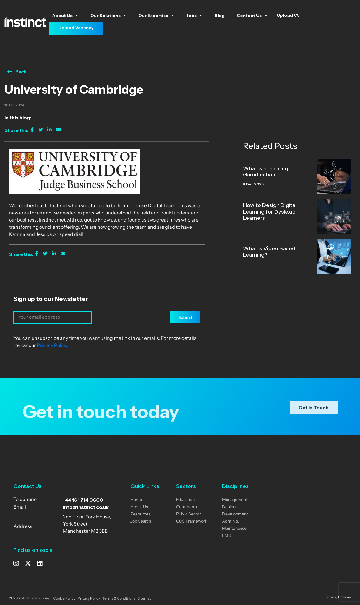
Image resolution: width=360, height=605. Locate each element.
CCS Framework (191, 521)
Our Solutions (108, 16)
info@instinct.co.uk (86, 507)
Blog (220, 15)
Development (235, 514)
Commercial (187, 507)
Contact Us (252, 16)
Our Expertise (156, 16)
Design (229, 507)
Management (234, 500)
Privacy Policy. (52, 345)
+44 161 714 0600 (83, 500)
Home (136, 500)
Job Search (140, 521)
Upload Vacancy (76, 27)
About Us (65, 16)
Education (185, 500)
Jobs (194, 16)
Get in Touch (314, 415)
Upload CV (288, 15)
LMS (226, 536)
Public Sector (188, 514)
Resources (140, 514)
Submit (185, 317)
